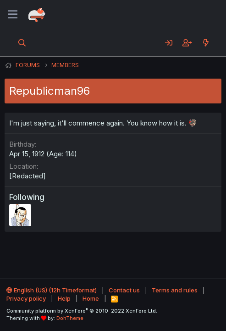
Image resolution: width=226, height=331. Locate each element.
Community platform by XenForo (81, 311)
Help (64, 298)
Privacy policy (26, 298)
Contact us (124, 290)
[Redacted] (27, 175)
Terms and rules (175, 290)
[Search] (22, 42)
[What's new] (205, 42)
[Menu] (12, 14)
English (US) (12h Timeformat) (51, 290)
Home (91, 298)
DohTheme (69, 318)
